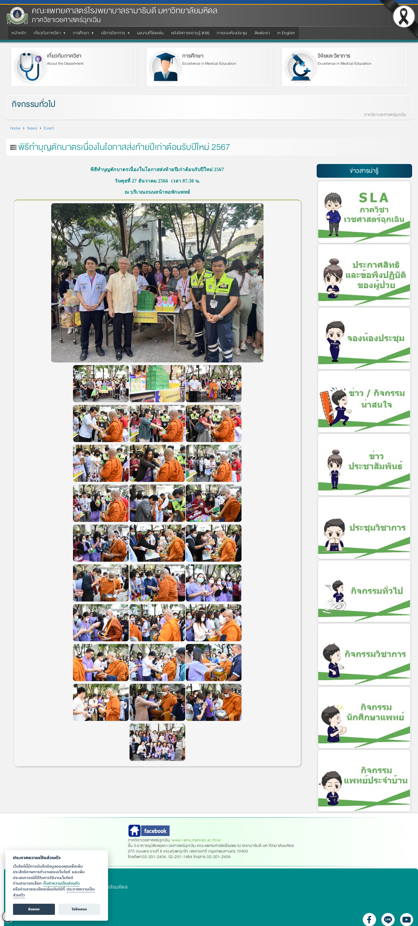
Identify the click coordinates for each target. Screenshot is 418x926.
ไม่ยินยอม (79, 909)
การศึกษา (193, 55)
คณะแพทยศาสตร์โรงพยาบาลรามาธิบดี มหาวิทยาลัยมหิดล (124, 11)
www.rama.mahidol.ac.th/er (196, 840)
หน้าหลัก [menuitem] (19, 32)
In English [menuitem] (286, 32)
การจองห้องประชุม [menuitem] (232, 32)
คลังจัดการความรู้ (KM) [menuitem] (190, 32)
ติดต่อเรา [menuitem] (262, 32)
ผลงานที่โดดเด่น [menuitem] (150, 32)
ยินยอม (34, 909)
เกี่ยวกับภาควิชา (64, 55)
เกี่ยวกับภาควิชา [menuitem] (48, 34)
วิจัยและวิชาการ (334, 55)
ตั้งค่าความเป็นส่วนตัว (61, 883)
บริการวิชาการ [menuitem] (114, 34)
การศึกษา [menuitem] (82, 34)
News (32, 128)
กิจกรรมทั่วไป (34, 104)
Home (15, 128)
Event (49, 128)
